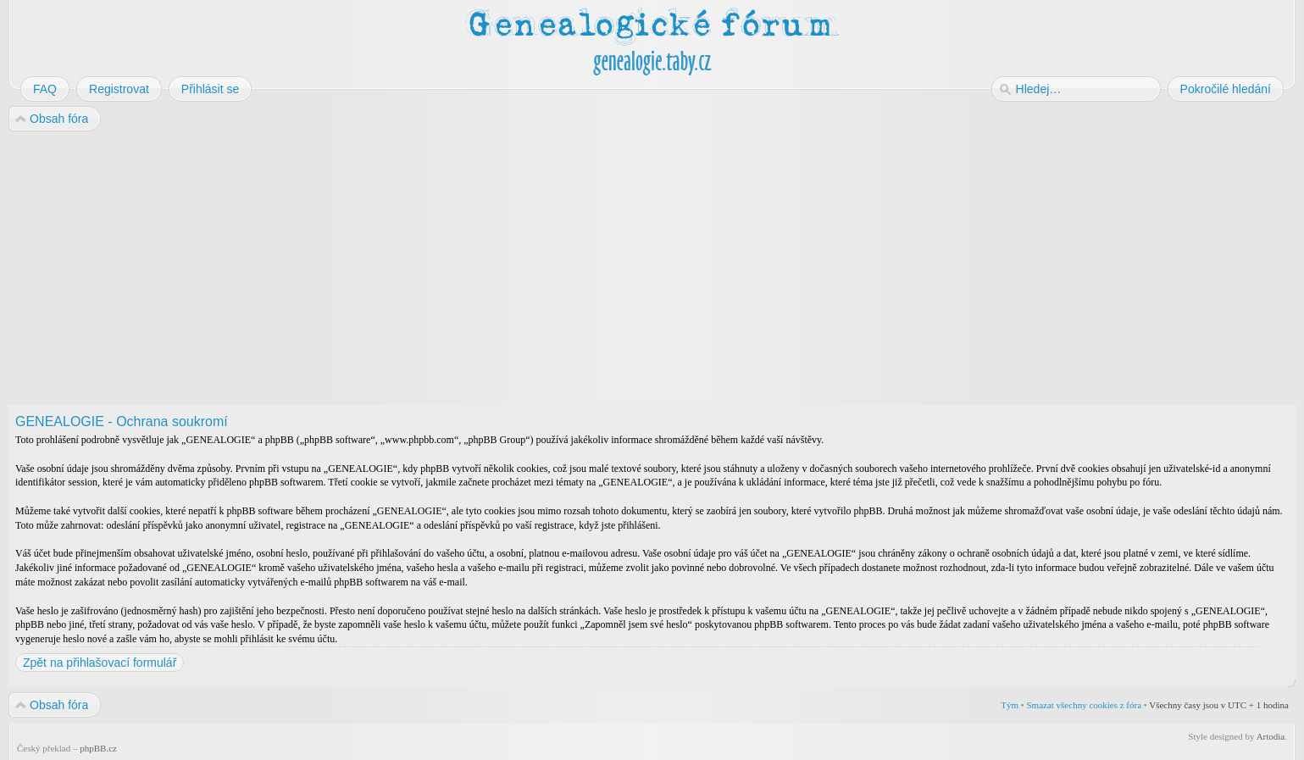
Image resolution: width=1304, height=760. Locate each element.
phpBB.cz (98, 748)
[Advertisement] (518, 269)
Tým (1009, 705)
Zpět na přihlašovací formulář (99, 662)
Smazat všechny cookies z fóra (1083, 705)
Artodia (1271, 736)
